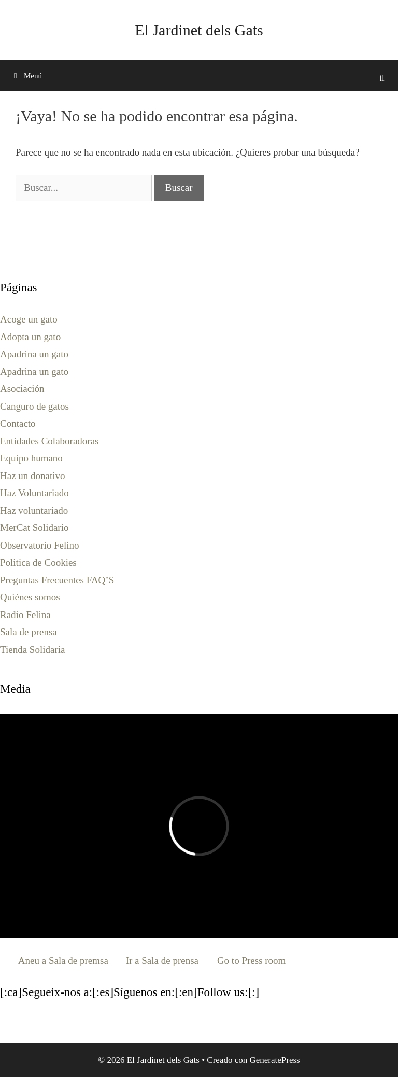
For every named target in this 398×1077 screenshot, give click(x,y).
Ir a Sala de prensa (162, 960)
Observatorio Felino (39, 545)
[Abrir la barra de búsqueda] (382, 78)
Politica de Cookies (38, 562)
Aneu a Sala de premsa (63, 960)
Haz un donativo (32, 475)
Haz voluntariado (34, 510)
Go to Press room (251, 960)
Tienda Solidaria (32, 649)
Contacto (18, 423)
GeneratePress (274, 1060)
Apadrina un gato (34, 353)
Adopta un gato (30, 336)
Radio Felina (25, 614)
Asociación (22, 388)
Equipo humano (31, 458)
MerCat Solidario (34, 527)
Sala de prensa (28, 631)
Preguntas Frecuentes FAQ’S (57, 580)
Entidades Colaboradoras (49, 441)
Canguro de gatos (34, 406)
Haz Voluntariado (34, 492)
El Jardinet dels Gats (199, 29)
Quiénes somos (30, 597)
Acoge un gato (29, 319)
